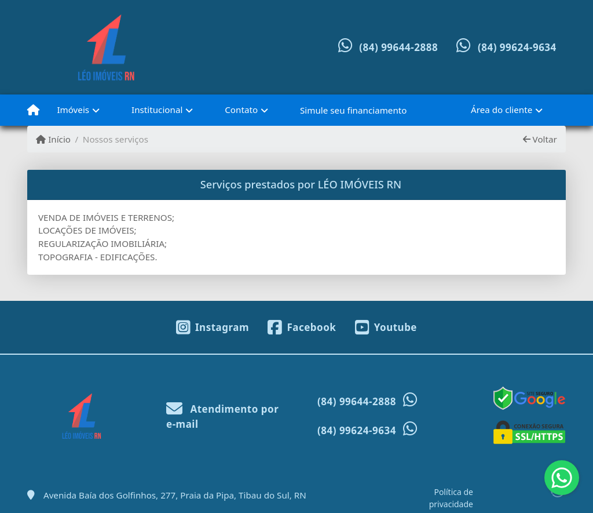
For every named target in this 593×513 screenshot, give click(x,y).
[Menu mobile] (33, 110)
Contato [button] (241, 109)
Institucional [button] (156, 109)
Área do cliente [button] (501, 109)
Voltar (540, 139)
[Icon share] (212, 326)
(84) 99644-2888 (398, 47)
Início (53, 139)
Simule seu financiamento (353, 110)
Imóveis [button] (73, 109)
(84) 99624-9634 (517, 47)
